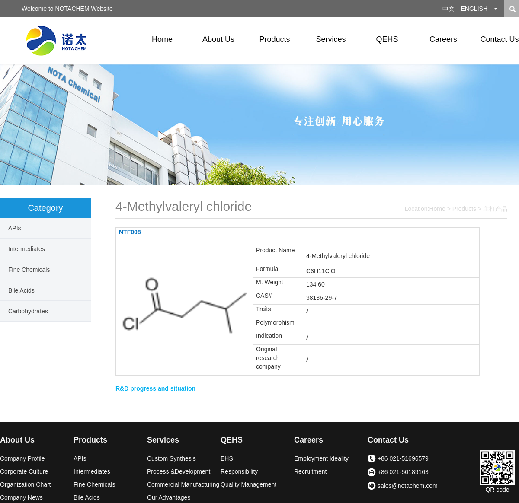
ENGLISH (474, 8)
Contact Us (388, 440)
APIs (14, 228)
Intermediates (26, 248)
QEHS (387, 39)
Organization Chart (25, 484)
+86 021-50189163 (398, 472)
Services (331, 39)
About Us (218, 39)
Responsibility (239, 471)
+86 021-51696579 (398, 459)
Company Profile (22, 458)
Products (274, 39)
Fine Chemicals (29, 269)
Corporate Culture (24, 471)
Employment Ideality (321, 458)
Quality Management (248, 484)
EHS (227, 458)
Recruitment (310, 471)
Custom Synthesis (171, 458)
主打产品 (495, 208)
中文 (448, 8)
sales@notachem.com (403, 486)
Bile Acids (21, 290)
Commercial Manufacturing (183, 484)
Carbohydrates (28, 311)
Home (162, 39)
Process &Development (178, 471)
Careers (443, 39)
